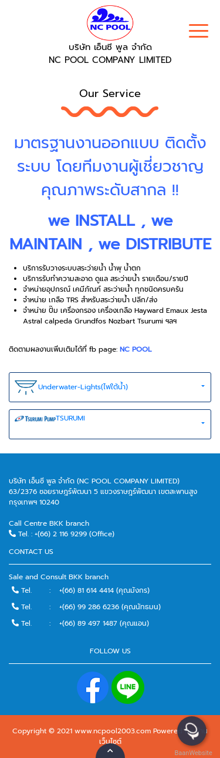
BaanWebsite (192, 753)
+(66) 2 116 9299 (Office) (74, 534)
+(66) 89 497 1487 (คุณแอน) (104, 623)
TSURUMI (50, 424)
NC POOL (136, 349)
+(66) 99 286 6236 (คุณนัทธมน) (110, 607)
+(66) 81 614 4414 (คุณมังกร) (104, 590)
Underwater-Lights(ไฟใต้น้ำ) (71, 387)
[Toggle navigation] (198, 32)
